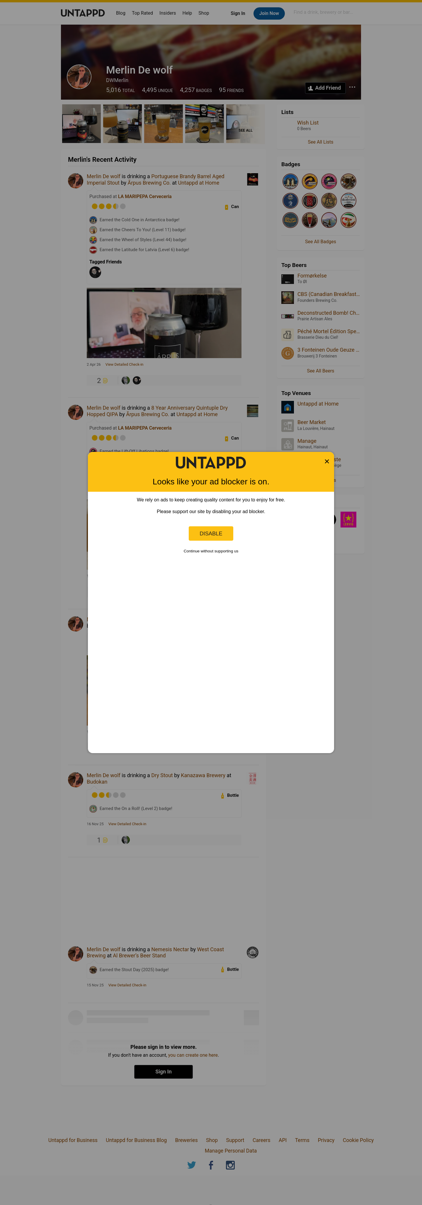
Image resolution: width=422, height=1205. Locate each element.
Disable (211, 533)
